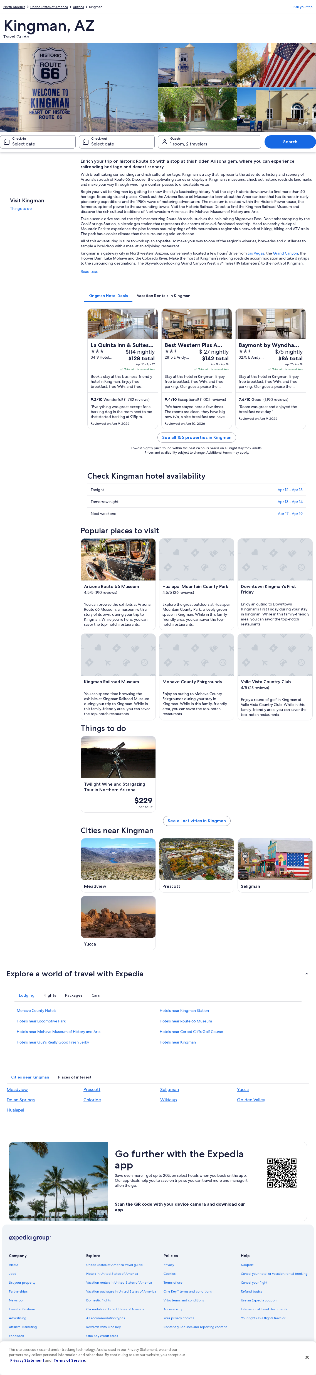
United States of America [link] (49, 7)
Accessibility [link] (173, 1309)
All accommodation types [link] (105, 1318)
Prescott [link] (91, 1089)
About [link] (13, 1265)
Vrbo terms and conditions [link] (184, 1300)
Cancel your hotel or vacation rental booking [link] (274, 1273)
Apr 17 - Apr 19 (290, 513)
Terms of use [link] (173, 1282)
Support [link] (247, 1265)
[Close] (307, 1357)
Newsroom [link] (17, 1300)
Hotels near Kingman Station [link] (184, 1010)
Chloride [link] (92, 1100)
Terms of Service (69, 1360)
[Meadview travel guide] (118, 865)
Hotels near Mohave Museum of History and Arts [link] (58, 1031)
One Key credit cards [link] (102, 1336)
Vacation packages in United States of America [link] (121, 1291)
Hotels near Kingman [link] (178, 1042)
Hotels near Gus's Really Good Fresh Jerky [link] (53, 1042)
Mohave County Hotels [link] (36, 1010)
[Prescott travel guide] (196, 865)
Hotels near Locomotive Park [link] (41, 1021)
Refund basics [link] (251, 1291)
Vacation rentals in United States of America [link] (119, 1282)
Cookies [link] (170, 1273)
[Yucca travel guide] (118, 923)
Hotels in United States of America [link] (112, 1273)
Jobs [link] (12, 1273)
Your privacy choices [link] (179, 1318)
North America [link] (14, 7)
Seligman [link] (169, 1089)
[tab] (108, 296)
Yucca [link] (243, 1089)
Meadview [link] (17, 1089)
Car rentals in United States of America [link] (115, 1309)
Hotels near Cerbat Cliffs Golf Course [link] (191, 1031)
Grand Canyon (285, 253)
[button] (158, 973)
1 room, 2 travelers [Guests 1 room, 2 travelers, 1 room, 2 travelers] (188, 144)
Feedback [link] (16, 1336)
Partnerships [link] (18, 1291)
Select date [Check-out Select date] (102, 144)
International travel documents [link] (264, 1309)
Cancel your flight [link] (254, 1282)
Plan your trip (303, 7)
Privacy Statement (27, 1360)
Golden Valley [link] (251, 1100)
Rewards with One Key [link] (103, 1327)
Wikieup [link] (168, 1100)
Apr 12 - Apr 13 (290, 489)
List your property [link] (22, 1282)
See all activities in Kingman (197, 820)
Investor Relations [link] (22, 1309)
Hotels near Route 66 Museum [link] (186, 1021)
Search (290, 141)
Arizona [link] (78, 7)
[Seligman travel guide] (275, 865)
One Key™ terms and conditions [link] (188, 1291)
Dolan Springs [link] (21, 1100)
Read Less (89, 271)
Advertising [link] (17, 1318)
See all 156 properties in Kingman (196, 437)
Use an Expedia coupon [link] (258, 1300)
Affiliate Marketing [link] (23, 1327)
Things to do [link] (21, 208)
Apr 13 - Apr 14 (290, 501)
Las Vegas (256, 253)
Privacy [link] (169, 1265)
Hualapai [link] (15, 1110)
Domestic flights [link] (98, 1300)
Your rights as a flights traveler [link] (263, 1318)
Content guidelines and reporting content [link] (195, 1327)
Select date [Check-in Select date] (23, 144)
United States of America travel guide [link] (114, 1265)
